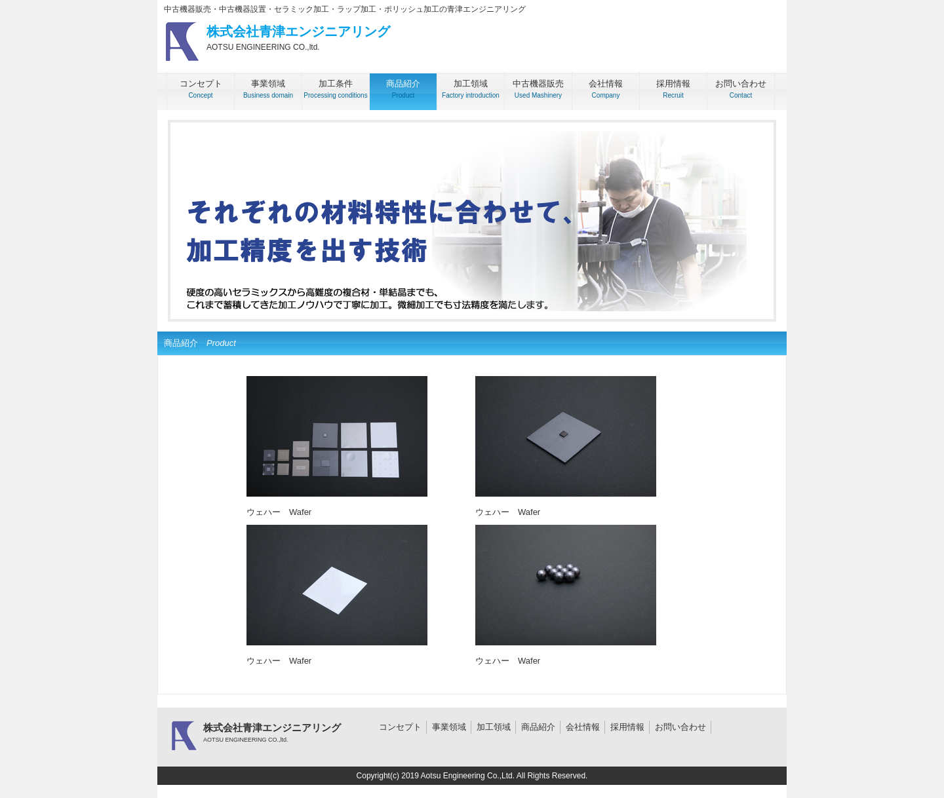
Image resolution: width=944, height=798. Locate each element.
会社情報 (583, 727)
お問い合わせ (680, 727)
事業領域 (449, 727)
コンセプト (400, 727)
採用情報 (627, 727)
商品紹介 (538, 727)
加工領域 (494, 727)
